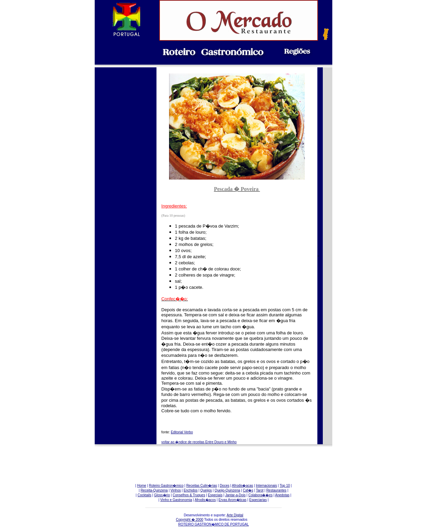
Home (141, 485)
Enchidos (191, 490)
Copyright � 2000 (189, 519)
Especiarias (258, 500)
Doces (224, 485)
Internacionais (266, 485)
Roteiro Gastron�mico (166, 485)
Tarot (259, 490)
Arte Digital (235, 515)
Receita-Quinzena (154, 490)
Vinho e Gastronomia (176, 500)
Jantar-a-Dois (235, 495)
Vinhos (175, 490)
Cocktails (144, 495)
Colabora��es (260, 495)
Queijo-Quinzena (227, 490)
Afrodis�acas (242, 485)
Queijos (206, 490)
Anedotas (282, 495)
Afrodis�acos (205, 500)
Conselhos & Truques (189, 495)
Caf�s (248, 490)
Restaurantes (276, 490)
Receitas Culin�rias (201, 485)
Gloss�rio (162, 495)
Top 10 (285, 485)
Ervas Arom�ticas (232, 500)
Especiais (215, 495)
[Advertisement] (125, 187)
